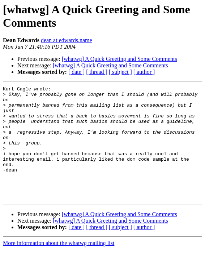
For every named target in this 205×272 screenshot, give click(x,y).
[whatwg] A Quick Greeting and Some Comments (119, 59)
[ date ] (76, 72)
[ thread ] (96, 72)
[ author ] (144, 72)
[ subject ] (120, 72)
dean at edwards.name (66, 40)
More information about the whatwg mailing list (58, 266)
